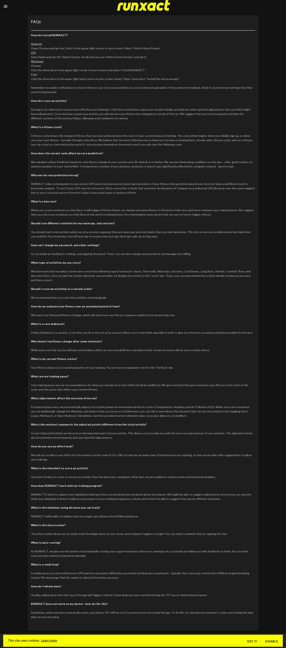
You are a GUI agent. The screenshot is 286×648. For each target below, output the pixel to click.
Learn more (49, 640)
